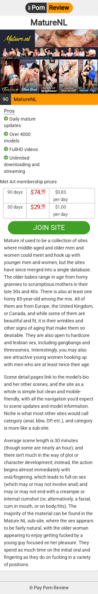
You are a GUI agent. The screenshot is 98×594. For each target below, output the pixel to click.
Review (47, 8)
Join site (49, 227)
